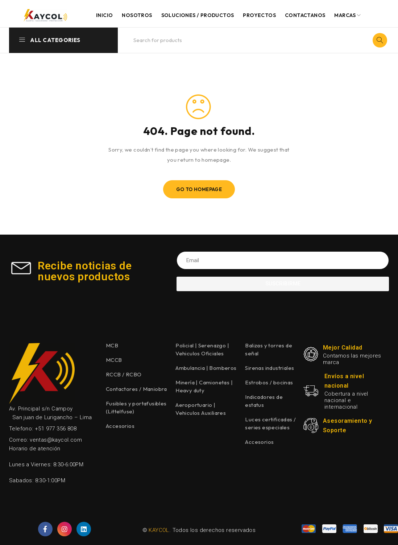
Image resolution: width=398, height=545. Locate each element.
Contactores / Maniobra (136, 388)
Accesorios (120, 425)
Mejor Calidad (342, 347)
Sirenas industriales (269, 367)
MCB (112, 345)
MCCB (114, 359)
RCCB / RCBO (123, 374)
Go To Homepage (199, 189)
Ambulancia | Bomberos (205, 367)
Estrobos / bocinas (269, 382)
